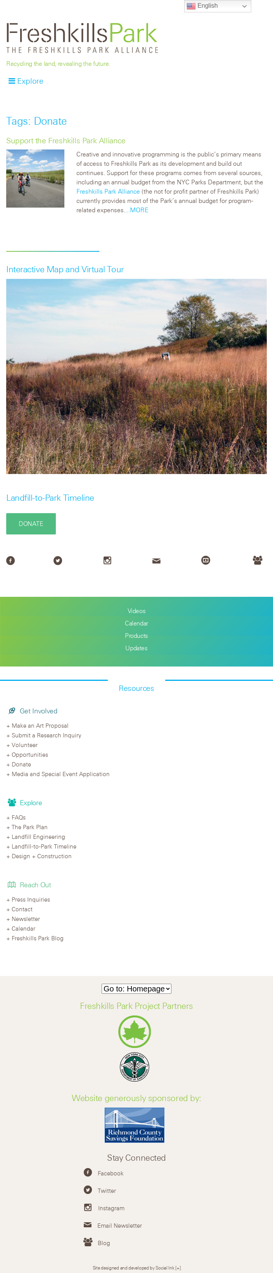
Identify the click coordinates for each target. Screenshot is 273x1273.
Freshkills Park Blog (38, 938)
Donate (31, 523)
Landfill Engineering (38, 836)
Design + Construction (42, 855)
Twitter (107, 1190)
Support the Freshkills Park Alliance (66, 140)
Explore (30, 80)
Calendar (136, 623)
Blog (104, 1242)
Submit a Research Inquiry (46, 735)
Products (136, 635)
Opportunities (30, 754)
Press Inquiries (31, 899)
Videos (137, 611)
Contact (22, 908)
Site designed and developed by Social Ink (134, 1267)
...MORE (137, 210)
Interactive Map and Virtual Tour (65, 269)
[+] (177, 1267)
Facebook (111, 1173)
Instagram (111, 1207)
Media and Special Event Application (61, 773)
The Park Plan (30, 826)
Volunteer (25, 744)
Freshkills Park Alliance (108, 191)
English (202, 6)
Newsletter (26, 918)
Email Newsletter (119, 1225)
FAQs (19, 817)
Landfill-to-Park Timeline (50, 498)
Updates (136, 648)
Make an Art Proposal (40, 725)
